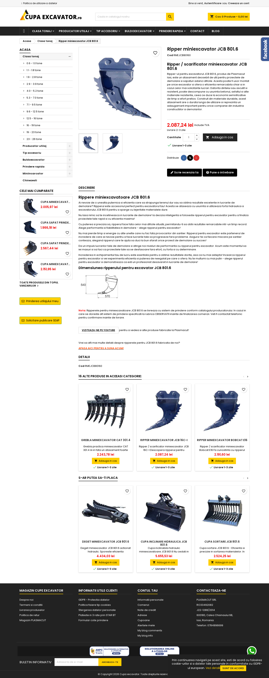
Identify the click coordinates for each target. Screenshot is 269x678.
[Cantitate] (189, 137)
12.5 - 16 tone (35, 118)
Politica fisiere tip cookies (95, 605)
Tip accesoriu (106, 31)
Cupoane (144, 620)
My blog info (145, 635)
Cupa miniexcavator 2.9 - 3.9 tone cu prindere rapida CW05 (56, 264)
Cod (170, 55)
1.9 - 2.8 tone (34, 77)
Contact (197, 31)
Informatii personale (151, 600)
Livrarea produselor (32, 610)
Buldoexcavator (138, 31)
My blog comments (150, 630)
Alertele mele (146, 625)
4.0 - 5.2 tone (35, 91)
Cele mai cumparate (36, 191)
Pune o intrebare (220, 172)
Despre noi (26, 600)
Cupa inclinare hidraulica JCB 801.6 (164, 543)
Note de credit (147, 610)
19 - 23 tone (34, 132)
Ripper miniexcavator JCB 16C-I (164, 440)
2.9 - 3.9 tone (35, 84)
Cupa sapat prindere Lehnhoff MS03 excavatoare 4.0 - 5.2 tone (56, 243)
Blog (216, 31)
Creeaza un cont (238, 3)
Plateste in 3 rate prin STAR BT (97, 615)
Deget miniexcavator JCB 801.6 (105, 542)
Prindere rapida (171, 31)
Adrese (142, 615)
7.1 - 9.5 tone (34, 104)
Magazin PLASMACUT (32, 620)
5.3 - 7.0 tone (35, 98)
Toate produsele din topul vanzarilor (38, 284)
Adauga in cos (219, 137)
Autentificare (212, 3)
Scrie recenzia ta (184, 172)
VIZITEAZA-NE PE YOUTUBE (98, 330)
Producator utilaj (74, 31)
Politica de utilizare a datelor (40, 3)
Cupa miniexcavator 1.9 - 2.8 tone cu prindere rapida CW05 (56, 201)
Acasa (25, 49)
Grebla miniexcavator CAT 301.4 (105, 440)
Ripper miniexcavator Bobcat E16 (222, 440)
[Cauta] (134, 17)
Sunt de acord (233, 668)
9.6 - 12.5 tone (35, 111)
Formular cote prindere (93, 620)
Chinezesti (30, 180)
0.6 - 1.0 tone (34, 63)
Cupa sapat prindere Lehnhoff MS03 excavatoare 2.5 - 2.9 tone (56, 222)
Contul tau (148, 590)
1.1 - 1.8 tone (34, 70)
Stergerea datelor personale (97, 610)
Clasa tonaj (42, 31)
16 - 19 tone (33, 125)
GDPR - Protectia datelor (94, 600)
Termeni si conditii (31, 605)
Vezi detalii (213, 668)
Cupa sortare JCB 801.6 (222, 542)
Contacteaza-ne (211, 590)
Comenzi (143, 605)
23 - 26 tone (34, 139)
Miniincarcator (33, 173)
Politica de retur (29, 615)
